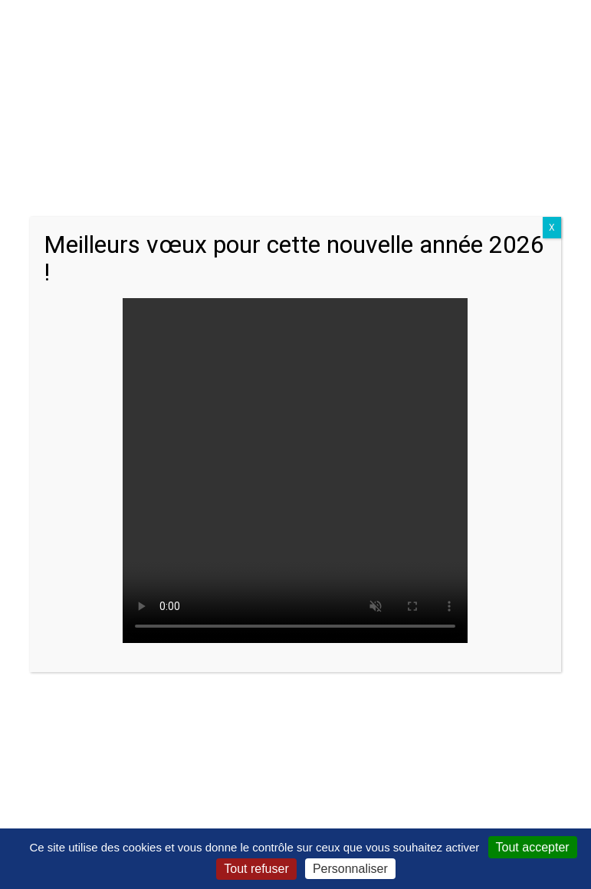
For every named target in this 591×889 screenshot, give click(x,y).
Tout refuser (256, 868)
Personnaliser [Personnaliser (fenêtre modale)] (350, 868)
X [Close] (552, 227)
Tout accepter (533, 847)
